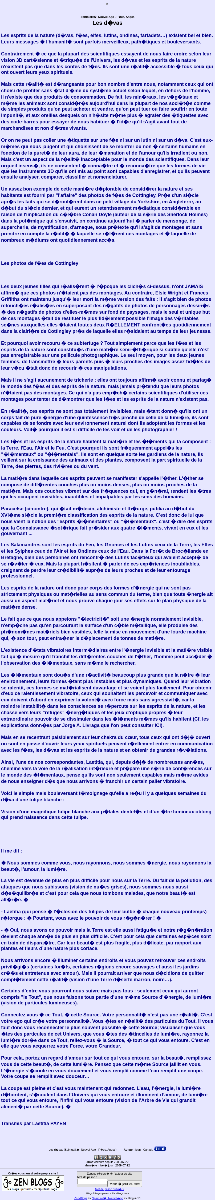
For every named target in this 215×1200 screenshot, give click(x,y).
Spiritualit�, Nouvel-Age (107, 1198)
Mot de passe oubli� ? (109, 1189)
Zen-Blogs (80, 1198)
